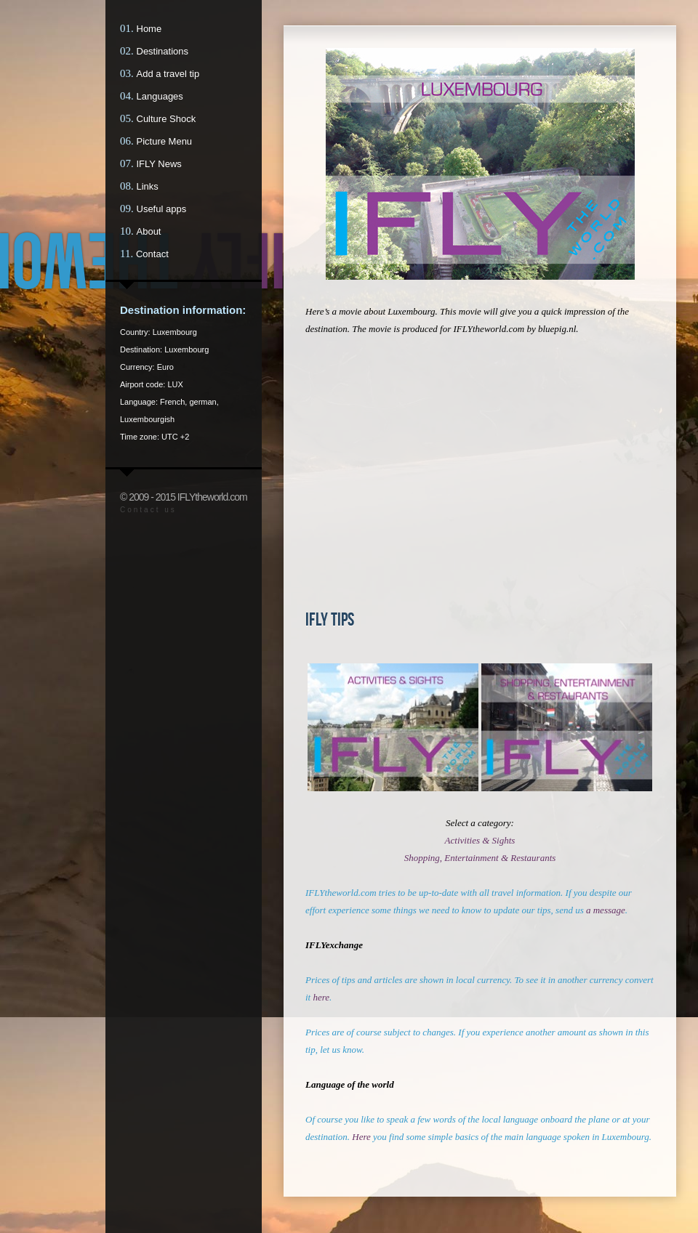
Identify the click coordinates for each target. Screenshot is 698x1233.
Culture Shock (166, 118)
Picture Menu (165, 141)
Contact (152, 253)
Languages (160, 96)
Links (148, 186)
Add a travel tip (168, 73)
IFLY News (159, 163)
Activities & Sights (480, 840)
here (321, 997)
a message (605, 910)
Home (149, 28)
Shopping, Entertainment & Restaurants (480, 857)
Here (361, 1136)
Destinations (163, 51)
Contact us (148, 510)
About (149, 231)
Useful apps (162, 208)
